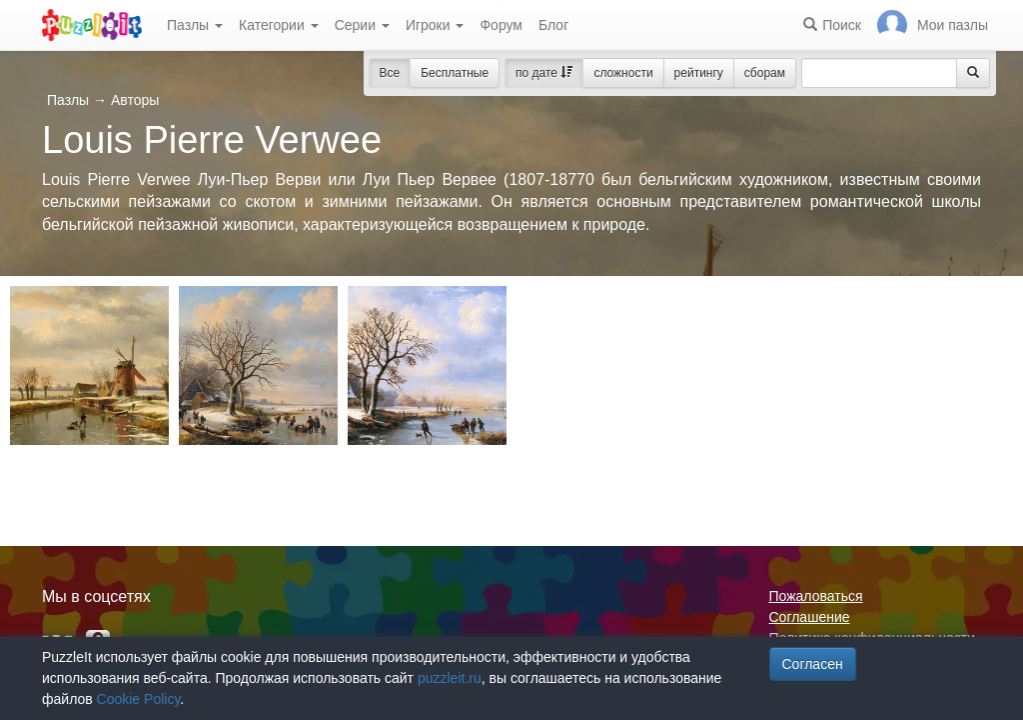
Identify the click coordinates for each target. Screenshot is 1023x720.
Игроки (435, 25)
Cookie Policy (139, 699)
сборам (764, 73)
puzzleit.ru (450, 678)
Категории (279, 25)
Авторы (135, 100)
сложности (622, 73)
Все (390, 73)
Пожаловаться (816, 596)
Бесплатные (455, 73)
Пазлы (195, 25)
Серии (362, 25)
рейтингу (698, 73)
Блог (553, 25)
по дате (543, 73)
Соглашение (809, 617)
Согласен (812, 664)
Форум (501, 25)
